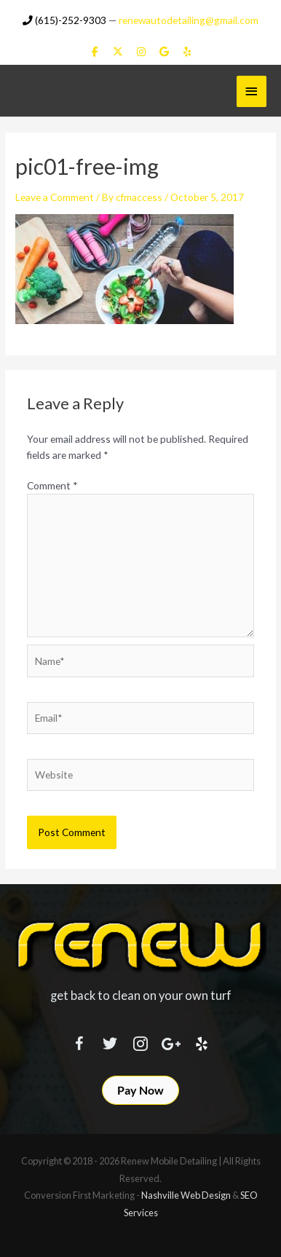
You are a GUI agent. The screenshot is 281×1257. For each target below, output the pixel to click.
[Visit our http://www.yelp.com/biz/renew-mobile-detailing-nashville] (201, 1041)
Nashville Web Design (186, 1195)
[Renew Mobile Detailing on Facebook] (95, 52)
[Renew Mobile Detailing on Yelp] (187, 52)
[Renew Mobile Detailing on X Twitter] (117, 52)
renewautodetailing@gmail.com (188, 20)
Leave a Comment (54, 197)
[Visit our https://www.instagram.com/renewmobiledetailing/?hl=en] (140, 1041)
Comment (52, 485)
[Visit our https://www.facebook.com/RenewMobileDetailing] (79, 1041)
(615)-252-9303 (64, 20)
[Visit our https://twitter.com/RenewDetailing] (110, 1040)
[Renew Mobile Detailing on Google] (164, 52)
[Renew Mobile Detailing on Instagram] (141, 52)
